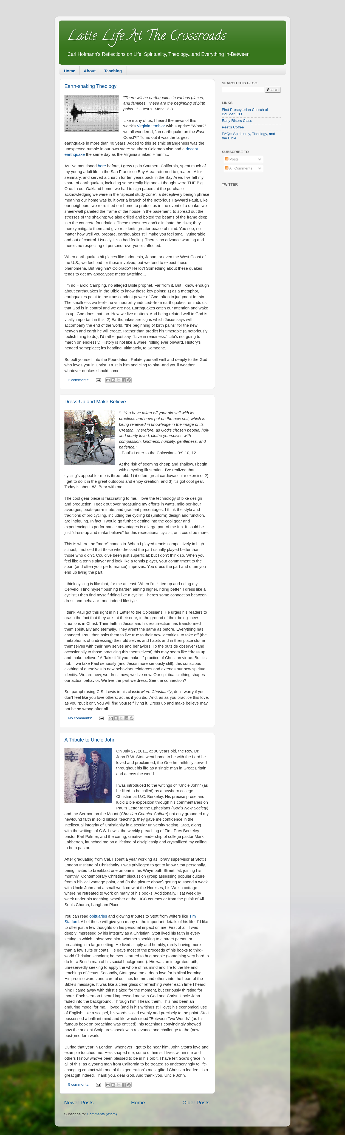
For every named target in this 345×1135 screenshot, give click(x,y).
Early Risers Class (237, 121)
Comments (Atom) (102, 1114)
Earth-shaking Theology (90, 86)
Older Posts (196, 1102)
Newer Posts (79, 1102)
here (102, 166)
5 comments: (79, 1084)
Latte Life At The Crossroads (146, 37)
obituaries (98, 916)
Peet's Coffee (233, 127)
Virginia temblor (151, 126)
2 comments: (79, 380)
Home (69, 70)
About (89, 70)
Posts (232, 159)
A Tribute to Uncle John (89, 740)
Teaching (113, 70)
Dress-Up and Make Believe (95, 401)
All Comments (238, 168)
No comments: (80, 718)
